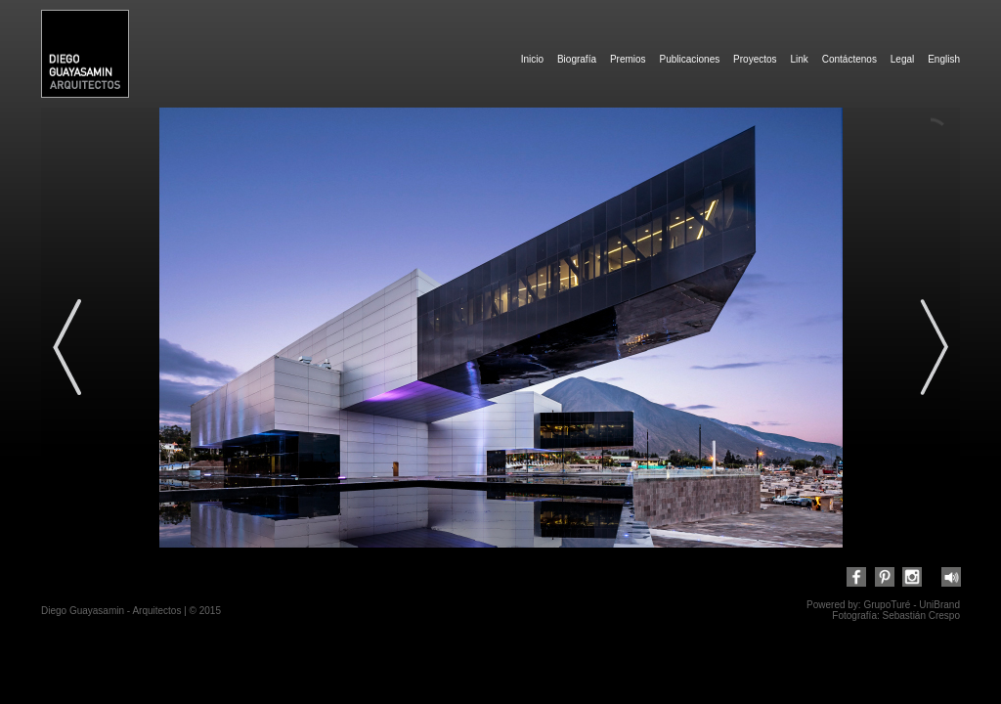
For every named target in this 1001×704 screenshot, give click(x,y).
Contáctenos (849, 59)
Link (798, 59)
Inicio (532, 59)
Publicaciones (689, 59)
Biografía (576, 59)
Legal (902, 59)
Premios (628, 59)
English (944, 59)
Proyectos (754, 59)
